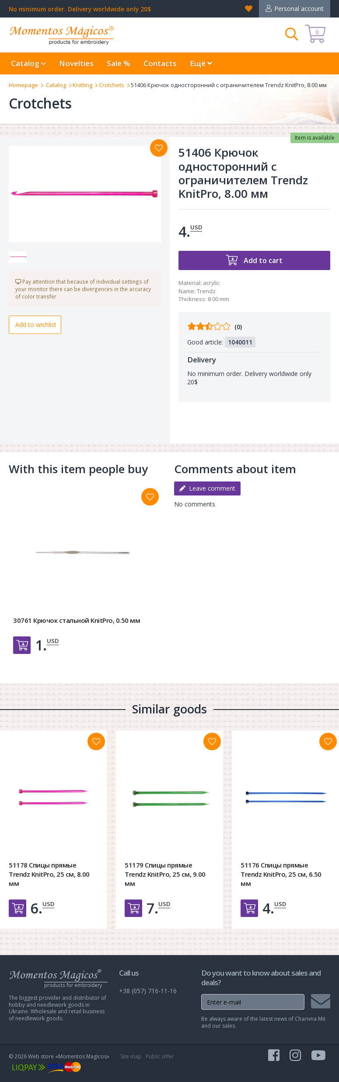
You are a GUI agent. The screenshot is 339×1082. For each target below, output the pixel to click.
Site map (131, 1056)
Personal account (299, 8)
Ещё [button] (201, 63)
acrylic (211, 283)
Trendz (206, 291)
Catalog (56, 85)
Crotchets (111, 85)
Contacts (160, 63)
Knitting (82, 85)
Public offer (160, 1056)
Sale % (118, 63)
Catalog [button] (28, 63)
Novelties (76, 63)
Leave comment (207, 488)
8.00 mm (218, 299)
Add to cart (262, 260)
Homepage (23, 85)
